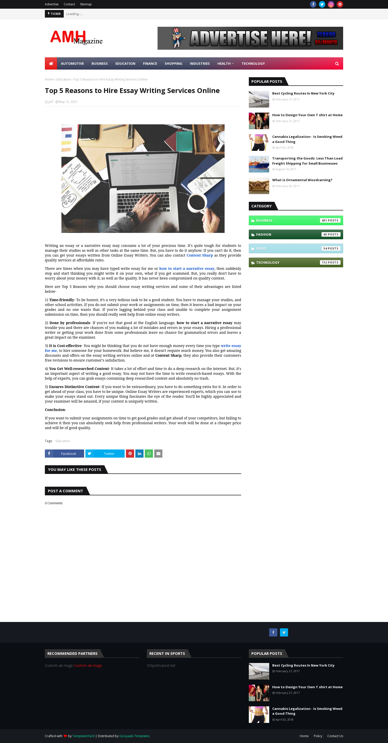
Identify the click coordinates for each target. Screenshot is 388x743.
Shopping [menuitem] (173, 63)
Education (63, 79)
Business (298, 220)
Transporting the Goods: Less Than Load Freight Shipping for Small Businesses (307, 161)
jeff (50, 102)
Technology (298, 262)
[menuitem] (51, 63)
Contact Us (335, 736)
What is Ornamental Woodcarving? (302, 180)
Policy (318, 736)
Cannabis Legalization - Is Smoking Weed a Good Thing (307, 139)
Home (49, 79)
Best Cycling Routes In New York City (303, 93)
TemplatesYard (83, 736)
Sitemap (86, 4)
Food (298, 248)
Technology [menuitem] (253, 63)
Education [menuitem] (125, 63)
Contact (69, 4)
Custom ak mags (88, 665)
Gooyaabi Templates (134, 736)
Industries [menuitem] (200, 63)
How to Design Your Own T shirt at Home (307, 115)
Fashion (298, 234)
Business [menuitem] (100, 63)
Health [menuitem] (224, 63)
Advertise (52, 4)
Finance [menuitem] (150, 63)
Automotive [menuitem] (72, 63)
